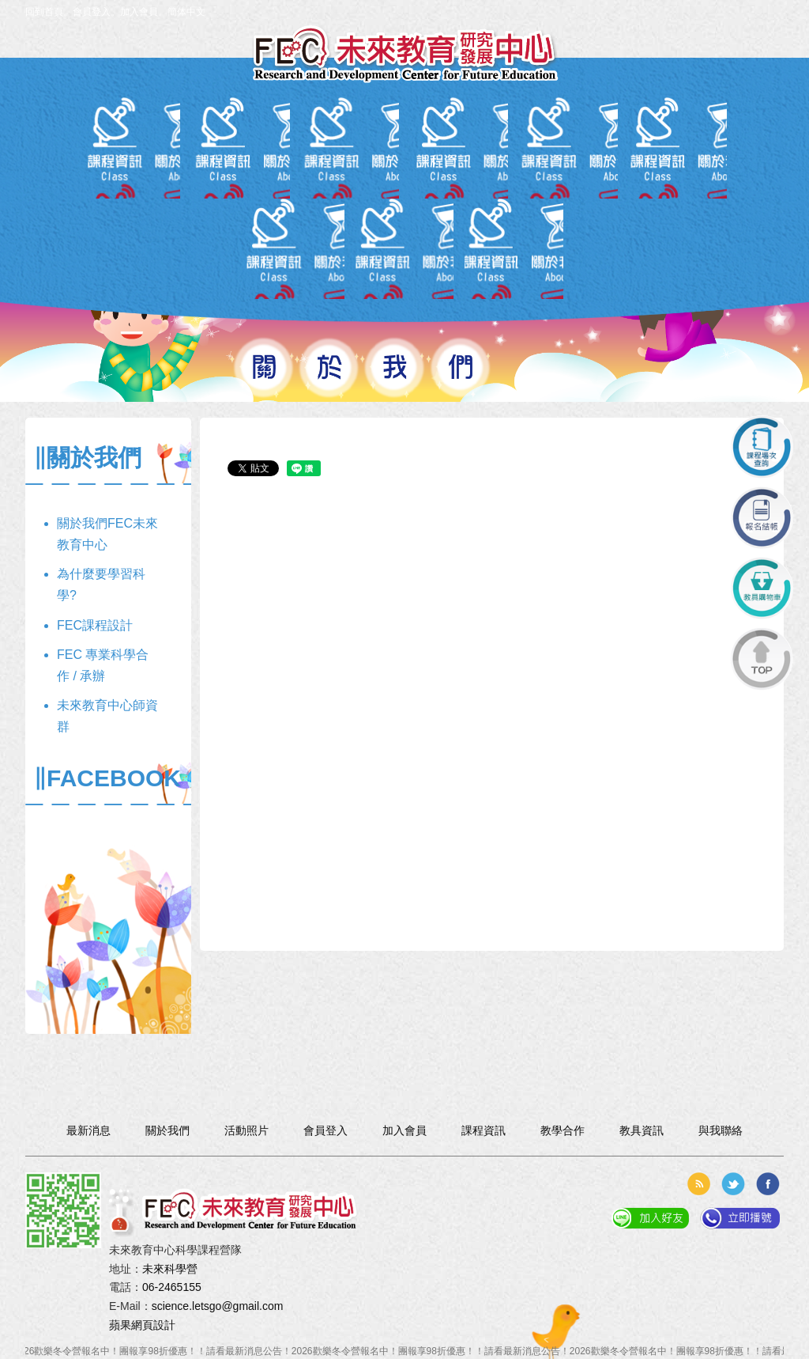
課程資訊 (326, 140)
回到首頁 (44, 11)
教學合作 (560, 140)
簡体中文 (186, 11)
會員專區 (248, 140)
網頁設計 (153, 1325)
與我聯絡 (717, 140)
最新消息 (170, 140)
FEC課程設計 (95, 625)
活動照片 (638, 140)
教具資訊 (482, 140)
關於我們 (92, 140)
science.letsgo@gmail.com (218, 1306)
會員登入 (92, 11)
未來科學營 (170, 1268)
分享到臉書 (768, 1183)
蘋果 (120, 1325)
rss (698, 1183)
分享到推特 (733, 1183)
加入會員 (139, 11)
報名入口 (404, 140)
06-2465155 (171, 1287)
